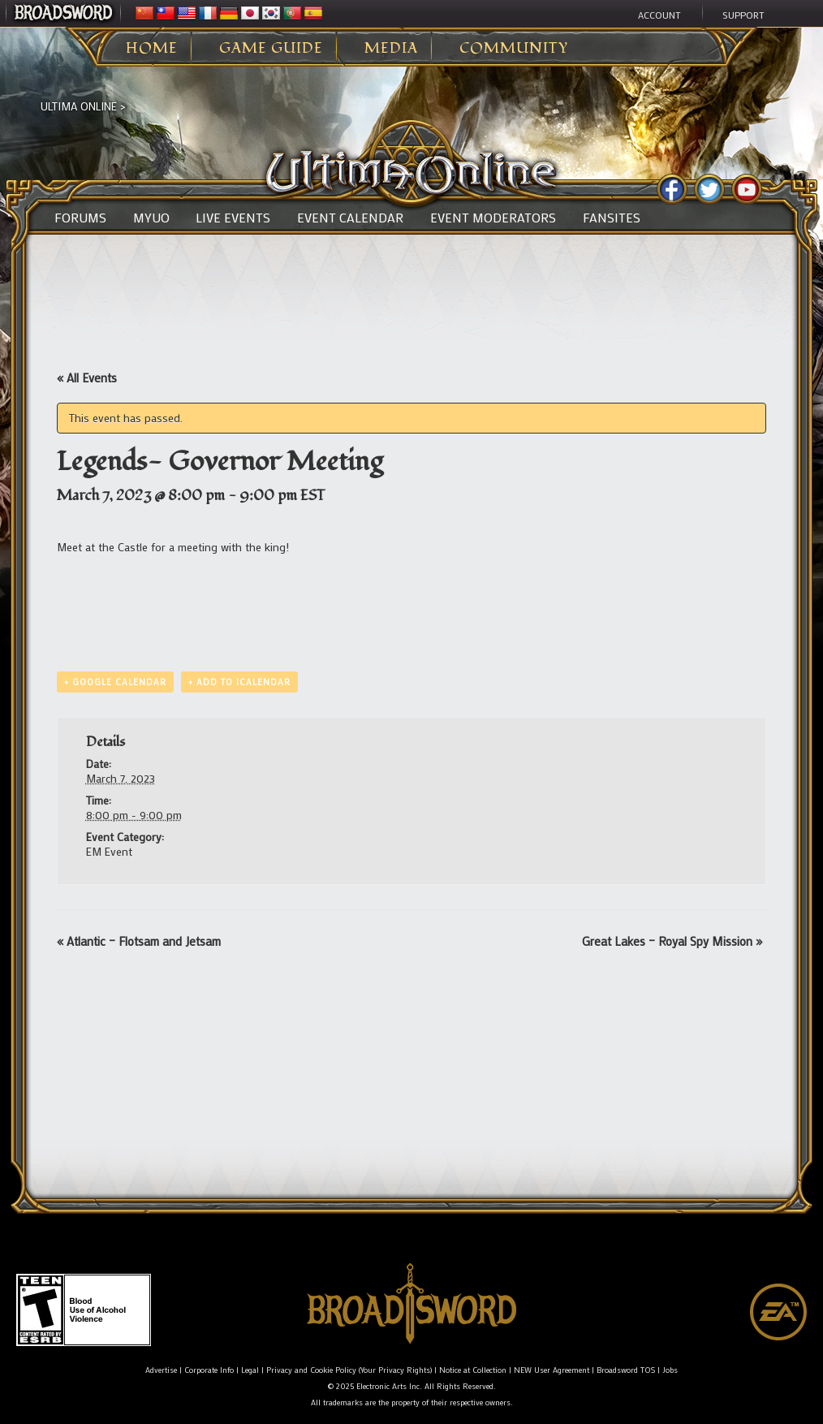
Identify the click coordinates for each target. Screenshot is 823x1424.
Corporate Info (209, 1370)
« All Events (87, 377)
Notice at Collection (472, 1370)
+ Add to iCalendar (239, 682)
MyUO (151, 217)
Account (659, 14)
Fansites (611, 217)
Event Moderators (493, 217)
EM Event (109, 851)
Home (152, 48)
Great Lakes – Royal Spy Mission (672, 941)
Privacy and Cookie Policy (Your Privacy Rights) (349, 1370)
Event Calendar (350, 217)
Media (391, 48)
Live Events (233, 217)
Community (513, 48)
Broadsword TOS (626, 1370)
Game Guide (271, 48)
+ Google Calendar (115, 682)
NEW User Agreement (551, 1370)
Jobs (670, 1370)
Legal (250, 1370)
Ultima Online (79, 106)
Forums (80, 217)
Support (743, 14)
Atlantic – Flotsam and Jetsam (139, 941)
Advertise (161, 1370)
